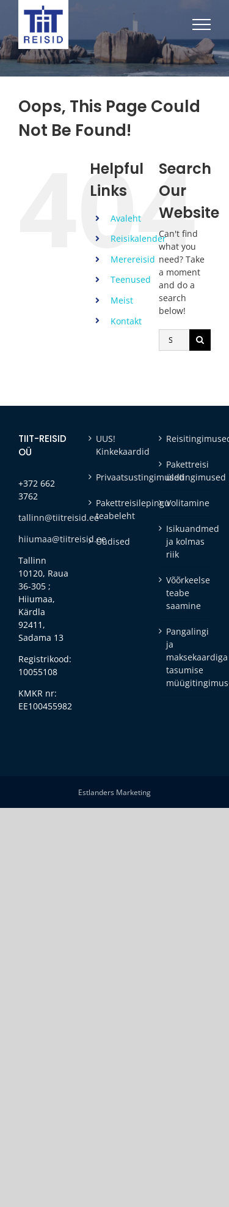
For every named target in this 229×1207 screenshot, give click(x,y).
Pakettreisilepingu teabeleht (115, 509)
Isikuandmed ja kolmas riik (185, 541)
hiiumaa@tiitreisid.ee (62, 539)
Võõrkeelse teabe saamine (185, 592)
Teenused (131, 279)
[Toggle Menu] (201, 24)
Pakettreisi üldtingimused (185, 470)
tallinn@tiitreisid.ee (58, 517)
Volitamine (185, 503)
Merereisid (133, 259)
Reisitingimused (185, 438)
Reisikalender (138, 238)
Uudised (113, 541)
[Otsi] (200, 340)
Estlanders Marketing (114, 792)
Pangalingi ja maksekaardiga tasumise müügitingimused (185, 657)
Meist (122, 300)
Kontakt (126, 321)
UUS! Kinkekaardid (115, 445)
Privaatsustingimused (115, 477)
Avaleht (126, 218)
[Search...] (174, 340)
